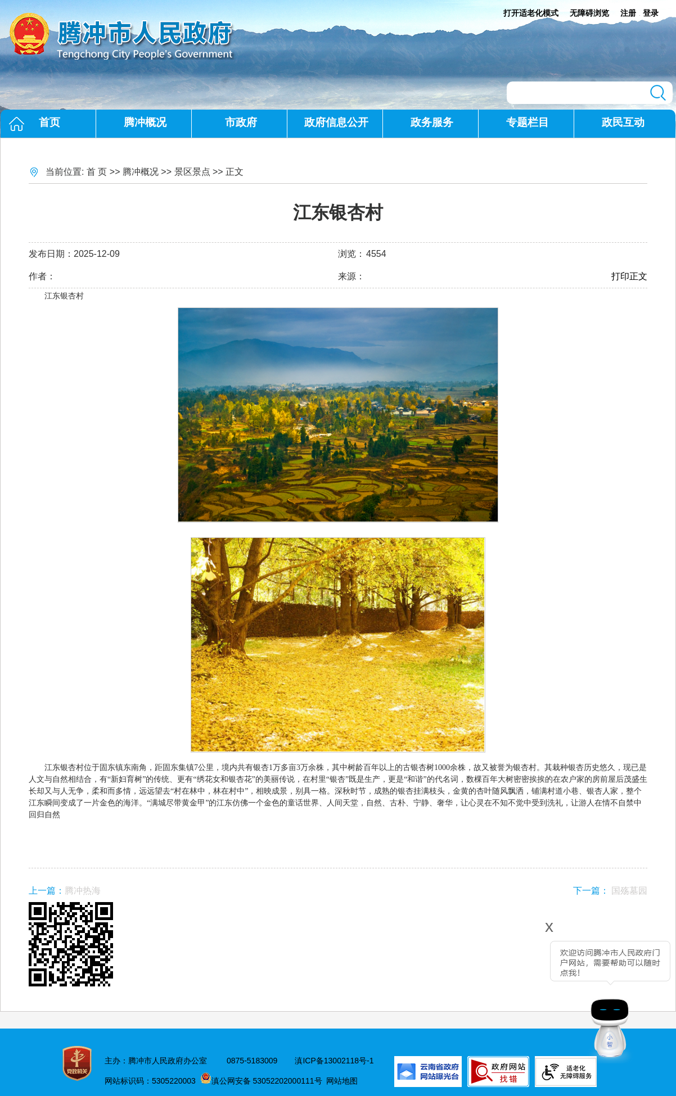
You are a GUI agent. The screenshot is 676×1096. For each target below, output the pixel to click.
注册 (628, 12)
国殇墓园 (629, 890)
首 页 (97, 171)
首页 (49, 122)
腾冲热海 (83, 890)
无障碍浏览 (589, 12)
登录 (651, 12)
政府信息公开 (336, 122)
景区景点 (192, 171)
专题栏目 (527, 122)
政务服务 (432, 122)
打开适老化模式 (530, 12)
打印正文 (629, 276)
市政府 (241, 122)
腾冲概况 (145, 122)
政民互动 (623, 122)
